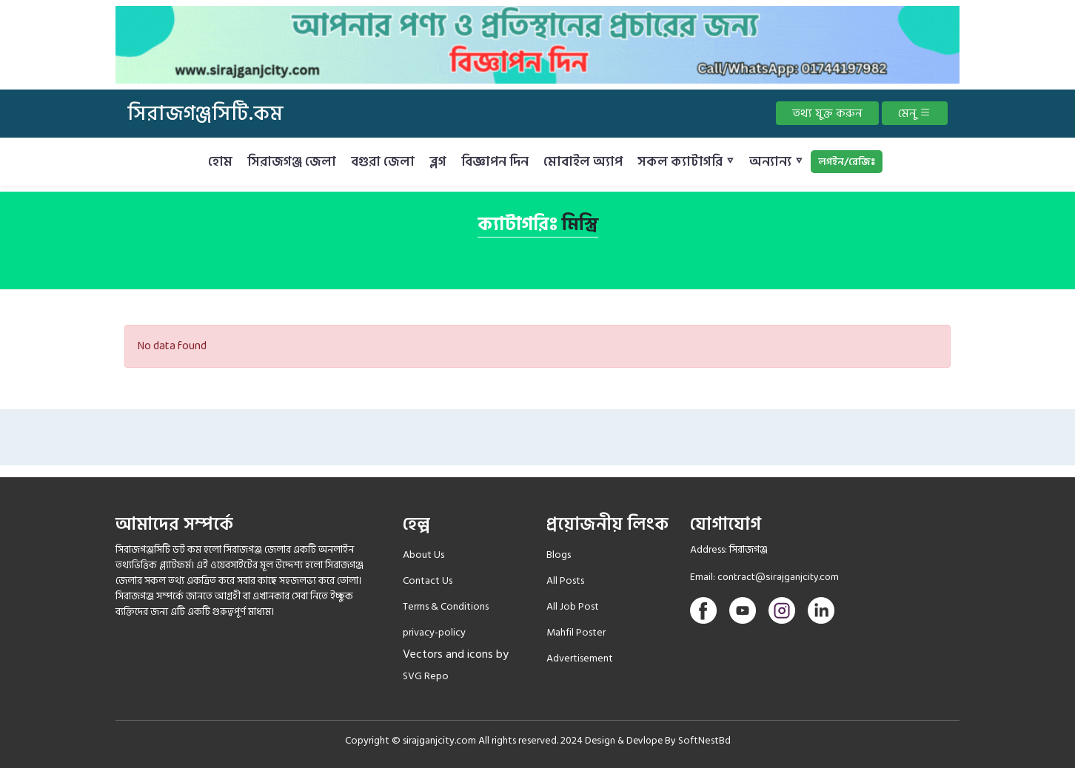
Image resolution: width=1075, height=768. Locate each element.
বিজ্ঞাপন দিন (495, 161)
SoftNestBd (704, 740)
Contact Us (427, 580)
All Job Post (572, 606)
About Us (423, 554)
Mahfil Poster (576, 632)
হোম (220, 161)
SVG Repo (426, 675)
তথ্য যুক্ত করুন (827, 113)
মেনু (914, 113)
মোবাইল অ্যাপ (583, 161)
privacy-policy (434, 632)
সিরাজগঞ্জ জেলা (291, 161)
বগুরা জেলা (383, 161)
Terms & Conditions (446, 606)
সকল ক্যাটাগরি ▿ (685, 161)
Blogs (558, 554)
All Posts (565, 580)
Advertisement (579, 658)
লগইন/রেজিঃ (846, 161)
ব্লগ (437, 161)
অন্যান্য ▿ (776, 161)
